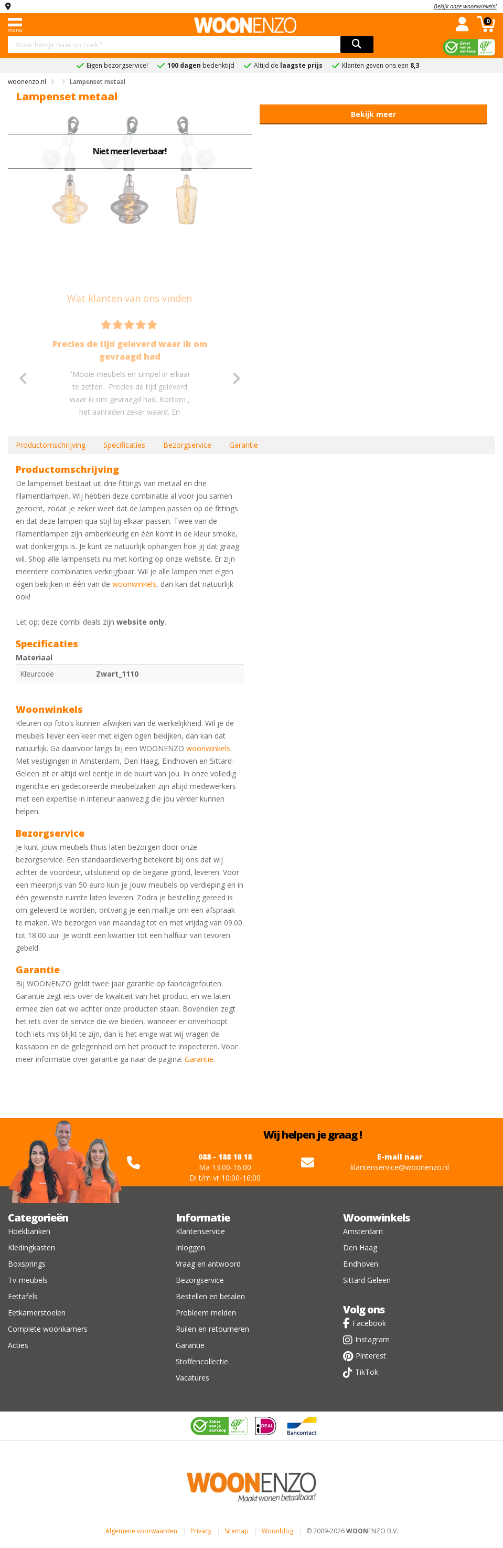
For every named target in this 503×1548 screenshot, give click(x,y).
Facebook (369, 1323)
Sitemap (236, 1530)
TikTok (366, 1372)
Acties (18, 1345)
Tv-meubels (28, 1280)
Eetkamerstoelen (37, 1313)
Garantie (243, 445)
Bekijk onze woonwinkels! (465, 6)
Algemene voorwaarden (141, 1530)
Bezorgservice (187, 445)
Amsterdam (363, 1231)
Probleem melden (206, 1313)
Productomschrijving (50, 445)
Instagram (372, 1339)
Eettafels (23, 1296)
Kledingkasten (31, 1247)
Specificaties (124, 445)
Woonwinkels (376, 1217)
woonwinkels (134, 584)
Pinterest (371, 1356)
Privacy (200, 1530)
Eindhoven (360, 1264)
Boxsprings (27, 1264)
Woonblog (277, 1530)
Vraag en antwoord (208, 1264)
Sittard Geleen (367, 1280)
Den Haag (360, 1247)
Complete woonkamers (48, 1329)
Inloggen (190, 1247)
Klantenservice (200, 1231)
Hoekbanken (29, 1231)
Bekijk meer (373, 114)
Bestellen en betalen (210, 1296)
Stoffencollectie (202, 1361)
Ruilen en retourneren (212, 1329)
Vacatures (192, 1378)
